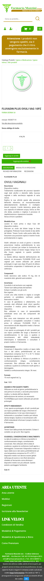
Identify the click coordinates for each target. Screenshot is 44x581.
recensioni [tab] (29, 171)
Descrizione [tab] (8, 168)
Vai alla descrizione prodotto (12, 123)
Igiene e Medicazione (23, 60)
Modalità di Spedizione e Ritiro (17, 537)
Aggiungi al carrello (12, 156)
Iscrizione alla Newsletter (15, 511)
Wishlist (6, 498)
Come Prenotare (10, 543)
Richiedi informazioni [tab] (12, 171)
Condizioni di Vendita (12, 524)
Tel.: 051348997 (33, 559)
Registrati (7, 505)
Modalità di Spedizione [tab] (26, 168)
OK (26, 579)
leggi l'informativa (17, 573)
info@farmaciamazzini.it (13, 559)
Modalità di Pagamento (14, 530)
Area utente (8, 492)
